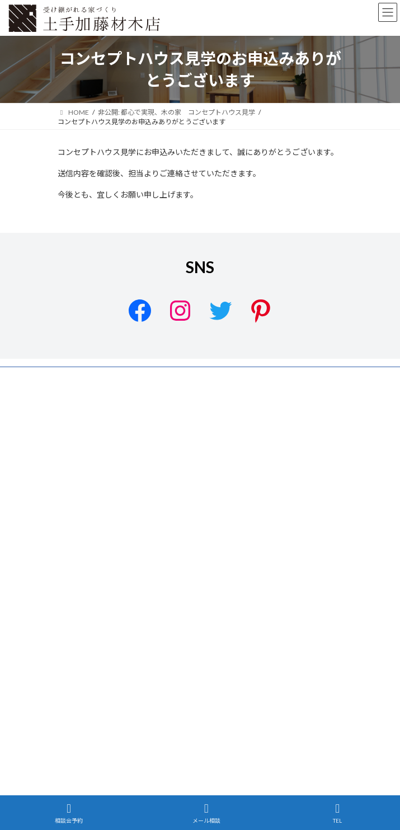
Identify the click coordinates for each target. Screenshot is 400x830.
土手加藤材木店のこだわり (98, 439)
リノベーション (81, 501)
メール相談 (206, 813)
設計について (78, 460)
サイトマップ (78, 397)
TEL (338, 813)
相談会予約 (69, 813)
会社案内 (71, 418)
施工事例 (71, 480)
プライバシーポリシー (91, 377)
